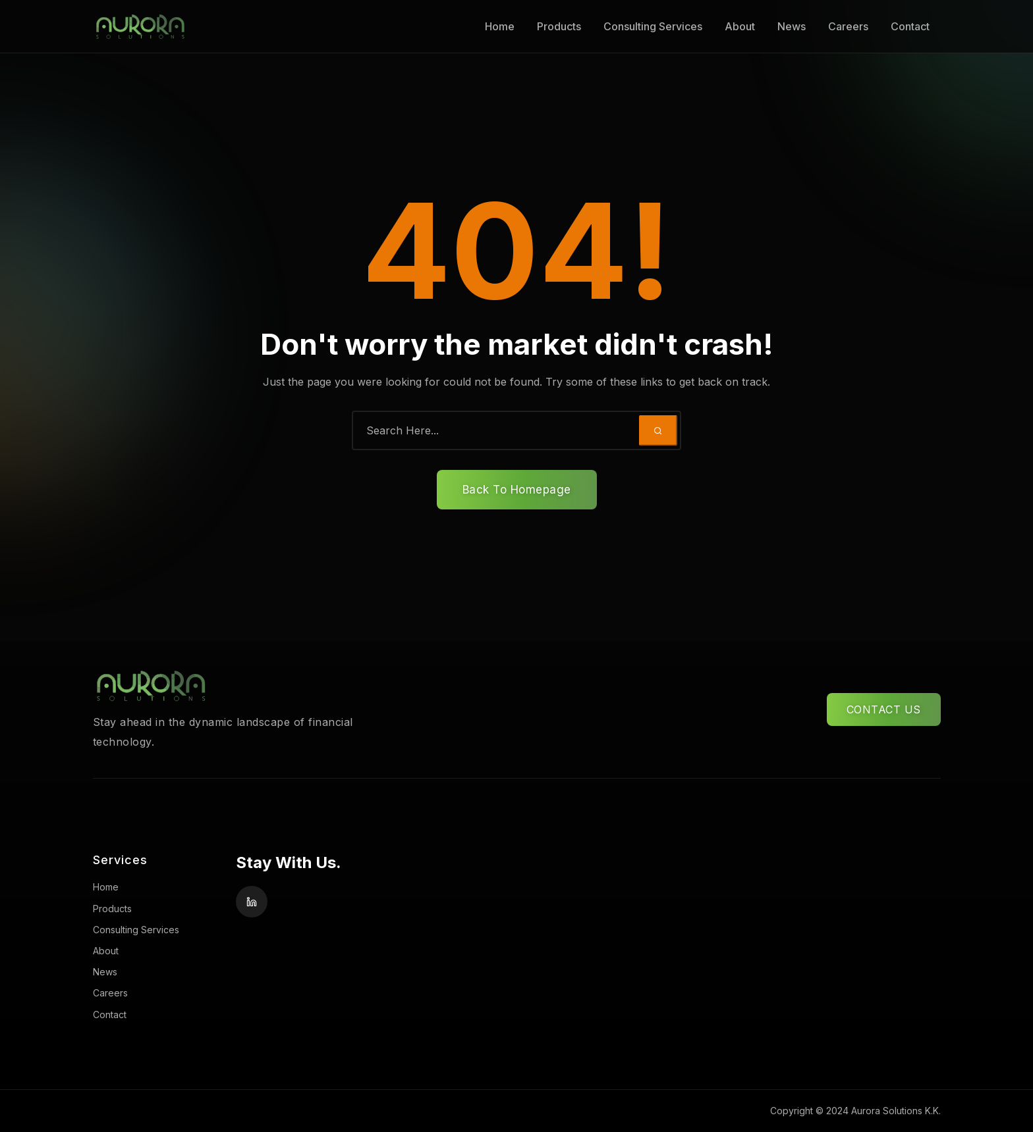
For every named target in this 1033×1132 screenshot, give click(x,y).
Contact (910, 26)
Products (559, 26)
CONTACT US (884, 709)
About (740, 26)
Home (500, 26)
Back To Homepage (516, 489)
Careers (848, 26)
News (791, 26)
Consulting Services (652, 26)
